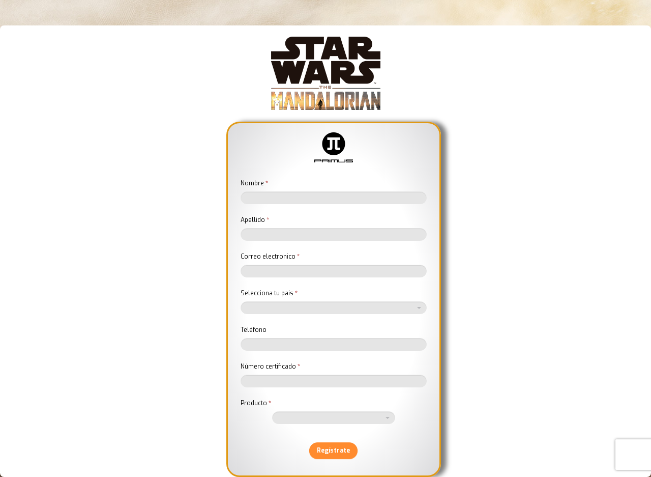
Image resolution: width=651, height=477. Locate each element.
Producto (256, 403)
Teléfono (254, 330)
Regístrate (333, 450)
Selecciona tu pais (269, 293)
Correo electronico (270, 256)
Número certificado (270, 366)
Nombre (254, 183)
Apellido (255, 220)
